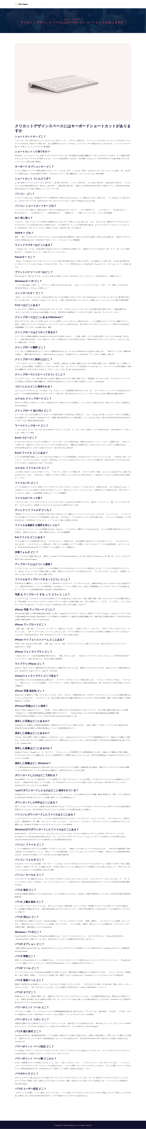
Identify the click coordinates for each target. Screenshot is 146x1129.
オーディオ (65, 4)
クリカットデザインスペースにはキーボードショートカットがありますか (72, 22)
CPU (54, 4)
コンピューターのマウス (83, 4)
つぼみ (59, 4)
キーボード (72, 4)
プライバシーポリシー (124, 4)
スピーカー (102, 4)
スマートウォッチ (112, 4)
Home (63, 19)
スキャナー (95, 4)
